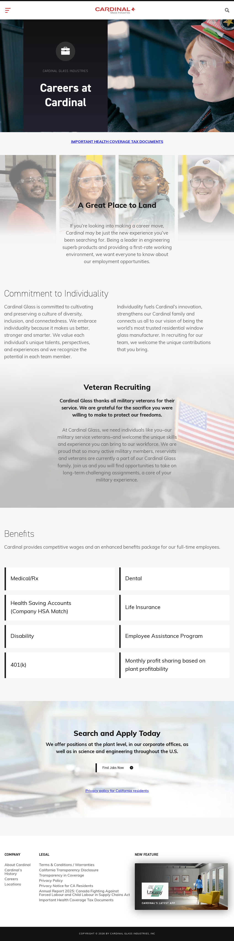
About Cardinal (18, 865)
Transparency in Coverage (61, 875)
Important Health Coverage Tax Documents (76, 900)
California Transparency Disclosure (68, 870)
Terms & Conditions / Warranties (66, 865)
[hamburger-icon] (8, 10)
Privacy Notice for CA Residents (66, 886)
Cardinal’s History (13, 872)
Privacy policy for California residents (117, 791)
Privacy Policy (51, 881)
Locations (13, 884)
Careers (11, 879)
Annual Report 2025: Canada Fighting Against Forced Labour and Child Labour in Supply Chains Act (84, 893)
